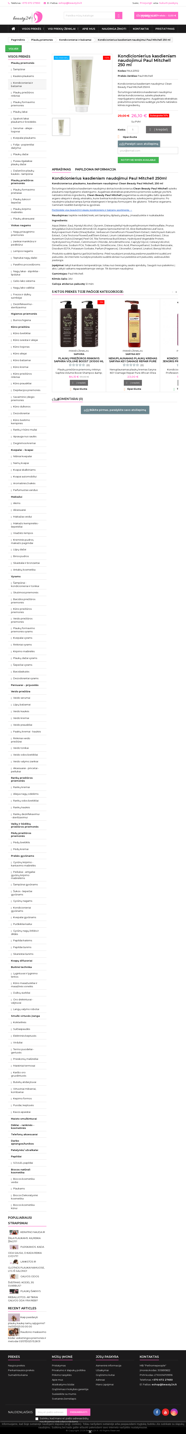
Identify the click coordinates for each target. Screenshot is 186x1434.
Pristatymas (164, 28)
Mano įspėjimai (105, 1384)
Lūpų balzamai (22, 704)
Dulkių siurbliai (21, 992)
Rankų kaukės (21, 807)
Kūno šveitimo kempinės (20, 422)
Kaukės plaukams (23, 76)
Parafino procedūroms (26, 264)
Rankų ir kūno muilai (25, 429)
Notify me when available (138, 160)
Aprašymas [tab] (61, 169)
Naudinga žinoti (114, 28)
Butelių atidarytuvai (24, 1082)
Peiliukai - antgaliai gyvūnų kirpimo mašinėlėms (23, 875)
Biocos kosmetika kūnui (23, 1206)
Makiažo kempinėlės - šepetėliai (25, 525)
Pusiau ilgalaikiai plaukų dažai (21, 162)
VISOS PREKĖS (31, 28)
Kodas (122, 70)
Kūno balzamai (22, 360)
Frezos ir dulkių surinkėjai (21, 296)
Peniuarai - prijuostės (25, 685)
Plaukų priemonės (22, 62)
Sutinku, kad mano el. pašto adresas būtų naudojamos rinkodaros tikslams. (64, 1420)
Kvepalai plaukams (24, 137)
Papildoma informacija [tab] (95, 169)
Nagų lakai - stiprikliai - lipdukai (25, 273)
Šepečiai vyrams (22, 664)
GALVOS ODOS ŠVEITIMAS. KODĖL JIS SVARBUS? (23, 1281)
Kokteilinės (19, 1022)
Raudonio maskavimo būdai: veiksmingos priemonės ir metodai (27, 1336)
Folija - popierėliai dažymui (22, 146)
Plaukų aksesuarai (23, 218)
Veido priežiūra (20, 691)
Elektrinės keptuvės (24, 1035)
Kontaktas (149, 1357)
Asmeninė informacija (108, 1365)
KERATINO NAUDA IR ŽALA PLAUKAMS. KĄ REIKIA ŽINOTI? (26, 1237)
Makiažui (16, 496)
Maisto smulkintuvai (24, 1118)
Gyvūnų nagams (22, 900)
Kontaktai (141, 28)
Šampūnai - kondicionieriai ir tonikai (25, 584)
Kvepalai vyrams (22, 637)
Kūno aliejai (20, 353)
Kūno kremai (20, 366)
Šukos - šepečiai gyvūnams (21, 893)
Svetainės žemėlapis (64, 1398)
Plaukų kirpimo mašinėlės (21, 210)
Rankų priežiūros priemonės (22, 779)
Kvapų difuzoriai (21, 960)
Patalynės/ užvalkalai (24, 1150)
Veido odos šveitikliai (25, 754)
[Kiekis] (132, 129)
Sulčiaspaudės (21, 1029)
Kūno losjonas (21, 346)
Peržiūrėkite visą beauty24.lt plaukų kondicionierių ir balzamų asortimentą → (92, 210)
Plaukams (19, 1188)
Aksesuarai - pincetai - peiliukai (25, 770)
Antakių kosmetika (24, 569)
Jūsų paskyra (107, 1357)
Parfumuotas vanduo (25, 490)
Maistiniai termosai (24, 1065)
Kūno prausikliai (22, 383)
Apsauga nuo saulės (24, 436)
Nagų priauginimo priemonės (23, 233)
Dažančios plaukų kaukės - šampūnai (22, 172)
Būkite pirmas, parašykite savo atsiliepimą (115, 410)
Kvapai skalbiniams (24, 469)
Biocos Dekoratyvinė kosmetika (24, 1197)
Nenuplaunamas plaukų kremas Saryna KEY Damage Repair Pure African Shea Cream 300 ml (133, 361)
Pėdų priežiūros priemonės (21, 834)
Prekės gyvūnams (22, 855)
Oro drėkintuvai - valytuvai (22, 1001)
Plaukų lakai (20, 111)
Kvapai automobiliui (25, 476)
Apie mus (88, 28)
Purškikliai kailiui (22, 924)
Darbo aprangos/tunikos (22, 1142)
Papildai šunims (22, 947)
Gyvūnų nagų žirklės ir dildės (25, 932)
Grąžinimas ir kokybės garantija (70, 1389)
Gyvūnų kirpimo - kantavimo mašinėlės (23, 864)
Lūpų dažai (19, 549)
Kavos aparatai (22, 1111)
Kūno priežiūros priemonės (21, 610)
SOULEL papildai (23, 1162)
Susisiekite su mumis (64, 1393)
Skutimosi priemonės (25, 592)
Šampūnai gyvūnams (25, 884)
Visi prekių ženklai (62, 28)
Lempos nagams (23, 251)
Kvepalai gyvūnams (24, 917)
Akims (16, 503)
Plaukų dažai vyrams (25, 658)
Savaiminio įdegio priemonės (23, 398)
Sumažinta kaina (18, 1374)
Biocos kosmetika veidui (23, 1180)
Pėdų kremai (21, 849)
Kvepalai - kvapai (22, 449)
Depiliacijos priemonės (26, 390)
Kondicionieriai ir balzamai (22, 84)
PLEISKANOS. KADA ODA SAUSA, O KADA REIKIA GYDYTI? (26, 1251)
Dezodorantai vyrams (25, 678)
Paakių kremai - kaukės (27, 731)
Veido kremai (21, 718)
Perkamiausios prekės (21, 1370)
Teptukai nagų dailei (25, 257)
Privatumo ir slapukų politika (68, 1370)
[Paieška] (93, 15)
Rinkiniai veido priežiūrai (20, 740)
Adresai (100, 1379)
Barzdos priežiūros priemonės (23, 601)
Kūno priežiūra (20, 326)
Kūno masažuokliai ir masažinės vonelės (24, 985)
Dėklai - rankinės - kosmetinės (22, 1126)
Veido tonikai (21, 747)
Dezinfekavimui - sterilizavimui (22, 306)
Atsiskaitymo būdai (63, 1384)
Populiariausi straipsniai (20, 1220)
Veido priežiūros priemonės (22, 620)
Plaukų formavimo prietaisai (23, 191)
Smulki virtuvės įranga (25, 1015)
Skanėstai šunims (23, 953)
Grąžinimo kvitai (105, 1374)
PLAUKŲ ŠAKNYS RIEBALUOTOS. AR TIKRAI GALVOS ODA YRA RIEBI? (24, 1296)
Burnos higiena (22, 320)
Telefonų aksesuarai (24, 1134)
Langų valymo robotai (26, 1009)
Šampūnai (19, 69)
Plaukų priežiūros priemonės (22, 182)
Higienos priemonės (24, 313)
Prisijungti (146, 3)
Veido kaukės (21, 711)
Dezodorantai (21, 413)
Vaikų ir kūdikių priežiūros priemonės (25, 825)
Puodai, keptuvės (23, 1105)
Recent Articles (22, 1308)
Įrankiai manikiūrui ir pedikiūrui (24, 243)
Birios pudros (21, 556)
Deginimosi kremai (24, 443)
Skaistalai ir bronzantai (26, 562)
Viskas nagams (21, 225)
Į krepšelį (158, 130)
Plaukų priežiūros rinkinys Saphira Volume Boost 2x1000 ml (79, 360)
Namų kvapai (21, 463)
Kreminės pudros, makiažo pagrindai (22, 541)
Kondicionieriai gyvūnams (21, 909)
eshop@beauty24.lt (70, 3)
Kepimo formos (22, 1098)
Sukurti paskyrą (168, 3)
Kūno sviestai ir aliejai (25, 339)
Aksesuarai (19, 509)
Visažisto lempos (23, 533)
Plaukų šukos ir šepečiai (21, 201)
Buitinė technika (21, 967)
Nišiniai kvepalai (22, 456)
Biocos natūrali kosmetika (20, 1171)
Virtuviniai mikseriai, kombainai (23, 1090)
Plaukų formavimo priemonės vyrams (23, 630)
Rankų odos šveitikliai (26, 800)
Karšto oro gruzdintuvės (18, 1074)
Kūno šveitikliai (22, 333)
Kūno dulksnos (21, 406)
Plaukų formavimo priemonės (23, 104)
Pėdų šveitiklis (21, 842)
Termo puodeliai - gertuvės (22, 1051)
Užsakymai (102, 1370)
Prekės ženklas (127, 75)
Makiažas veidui (22, 516)
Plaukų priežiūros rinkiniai (22, 94)
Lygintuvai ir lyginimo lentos (24, 975)
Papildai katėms (22, 940)
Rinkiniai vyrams (22, 644)
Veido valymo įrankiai (25, 761)
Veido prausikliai (22, 724)
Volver (13, 48)
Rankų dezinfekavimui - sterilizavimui (25, 816)
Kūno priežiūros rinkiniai (21, 375)
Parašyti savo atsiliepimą (138, 144)
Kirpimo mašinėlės (24, 651)
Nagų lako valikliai (23, 287)
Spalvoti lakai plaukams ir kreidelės (23, 120)
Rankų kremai (21, 787)
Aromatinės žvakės (24, 483)
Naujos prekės (16, 1365)
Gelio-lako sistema (24, 280)
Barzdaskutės (21, 671)
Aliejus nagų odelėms (25, 793)
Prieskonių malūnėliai (25, 1058)
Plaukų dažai (20, 154)
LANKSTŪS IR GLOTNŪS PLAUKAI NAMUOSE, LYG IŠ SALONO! (26, 1266)
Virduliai (17, 1042)
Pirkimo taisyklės (62, 1374)
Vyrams (16, 576)
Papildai (16, 1156)
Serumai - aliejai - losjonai (22, 130)
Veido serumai (21, 697)
